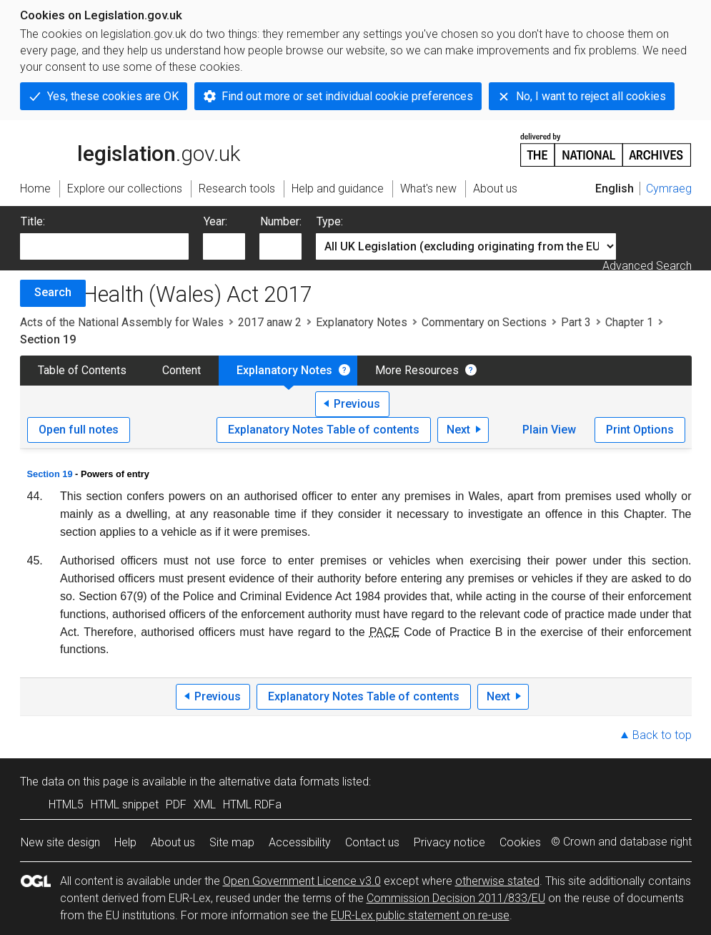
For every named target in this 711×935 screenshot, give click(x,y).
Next (458, 429)
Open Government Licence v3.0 (302, 881)
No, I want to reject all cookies (591, 96)
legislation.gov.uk (130, 149)
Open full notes (79, 429)
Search (52, 292)
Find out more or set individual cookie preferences (347, 96)
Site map (231, 842)
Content (181, 370)
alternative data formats (279, 781)
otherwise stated (497, 881)
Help (125, 842)
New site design (60, 842)
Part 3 (576, 322)
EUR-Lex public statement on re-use (420, 915)
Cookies (520, 842)
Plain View (549, 429)
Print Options (640, 429)
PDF (176, 804)
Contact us (372, 842)
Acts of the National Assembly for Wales (122, 322)
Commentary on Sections (484, 322)
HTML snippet (125, 804)
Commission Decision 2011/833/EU (456, 898)
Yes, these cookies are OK (113, 96)
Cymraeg (669, 188)
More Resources (417, 370)
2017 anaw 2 (270, 322)
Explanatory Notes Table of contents (323, 429)
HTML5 (66, 804)
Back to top (662, 735)
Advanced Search (647, 266)
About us (173, 842)
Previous (357, 404)
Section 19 (50, 474)
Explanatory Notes (361, 322)
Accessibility (300, 842)
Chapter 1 (629, 322)
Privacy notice (449, 842)
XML (205, 804)
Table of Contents (82, 370)
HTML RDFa (252, 804)
